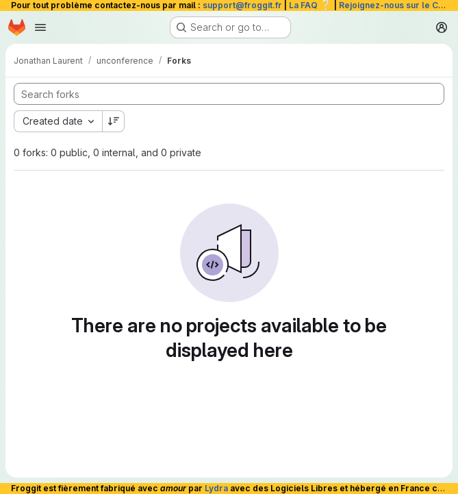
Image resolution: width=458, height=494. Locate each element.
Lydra (216, 488)
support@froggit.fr (242, 5)
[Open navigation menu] (40, 27)
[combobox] (58, 121)
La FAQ (310, 5)
